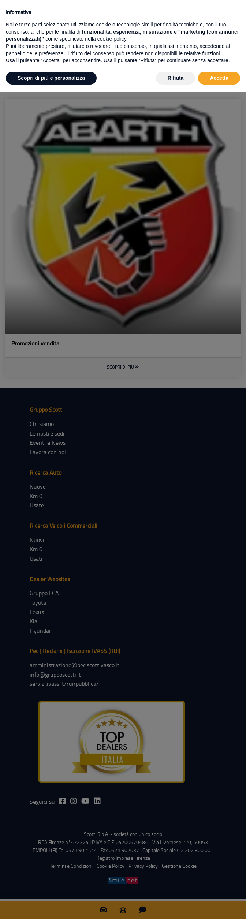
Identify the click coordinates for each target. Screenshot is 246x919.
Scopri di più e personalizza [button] (51, 78)
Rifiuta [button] (176, 78)
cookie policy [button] (111, 39)
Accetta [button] (219, 78)
